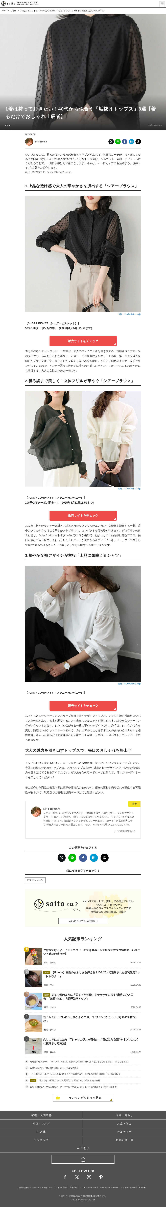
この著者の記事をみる (126, 831)
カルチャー (124, 1131)
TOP (4, 10)
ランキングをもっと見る (85, 1097)
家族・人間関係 (41, 1115)
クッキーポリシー (128, 1187)
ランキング (41, 1140)
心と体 (14, 10)
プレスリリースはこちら (42, 1187)
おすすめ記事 (61, 1187)
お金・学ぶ (124, 1123)
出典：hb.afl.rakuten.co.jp (129, 314)
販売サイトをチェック (83, 341)
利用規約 (73, 1187)
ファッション (36, 880)
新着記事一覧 (124, 1140)
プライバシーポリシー (108, 1187)
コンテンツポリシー (88, 1187)
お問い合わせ (24, 1187)
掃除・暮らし (124, 1115)
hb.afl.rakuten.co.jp (154, 125)
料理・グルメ (41, 1123)
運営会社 (142, 1187)
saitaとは (83, 1148)
